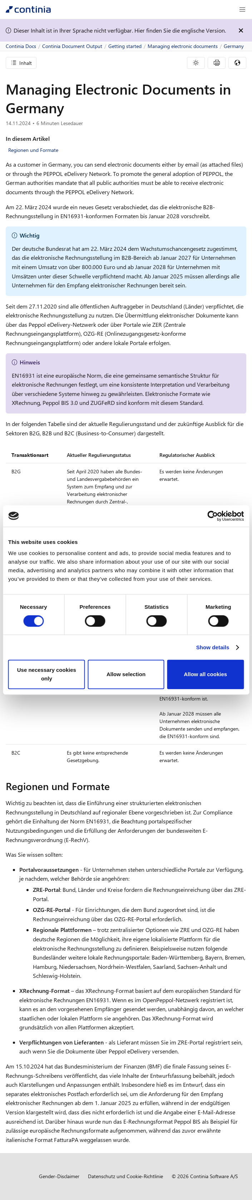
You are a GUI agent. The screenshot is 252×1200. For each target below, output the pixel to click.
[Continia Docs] (28, 9)
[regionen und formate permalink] (114, 786)
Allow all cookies (205, 674)
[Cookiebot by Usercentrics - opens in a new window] (212, 516)
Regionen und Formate (33, 150)
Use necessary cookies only (46, 674)
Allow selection (126, 674)
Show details (212, 647)
